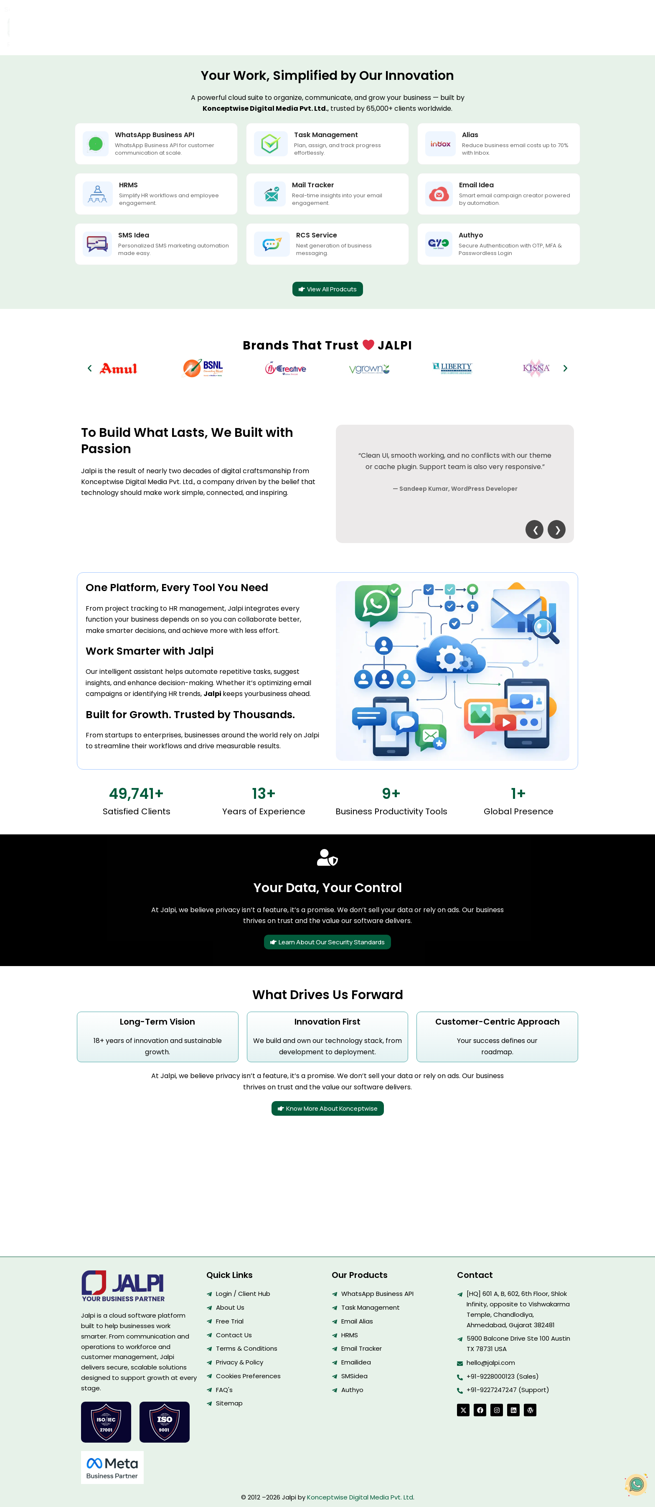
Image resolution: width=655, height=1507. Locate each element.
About (296, 18)
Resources (378, 18)
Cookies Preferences (248, 1376)
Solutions (259, 18)
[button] (89, 350)
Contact (332, 18)
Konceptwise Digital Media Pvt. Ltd (360, 1497)
